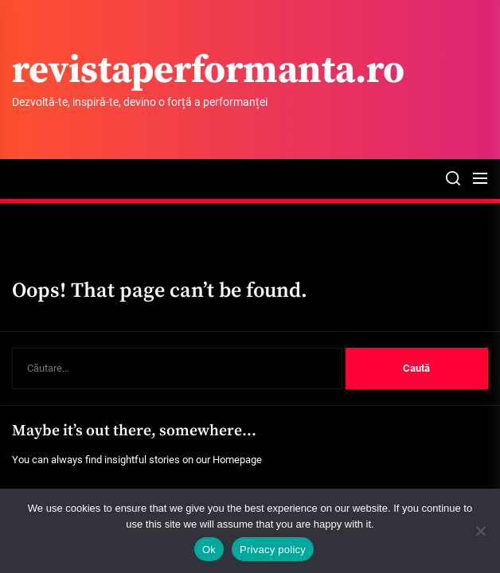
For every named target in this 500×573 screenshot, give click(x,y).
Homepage (237, 460)
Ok (209, 549)
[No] (480, 531)
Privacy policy (273, 549)
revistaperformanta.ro (208, 72)
